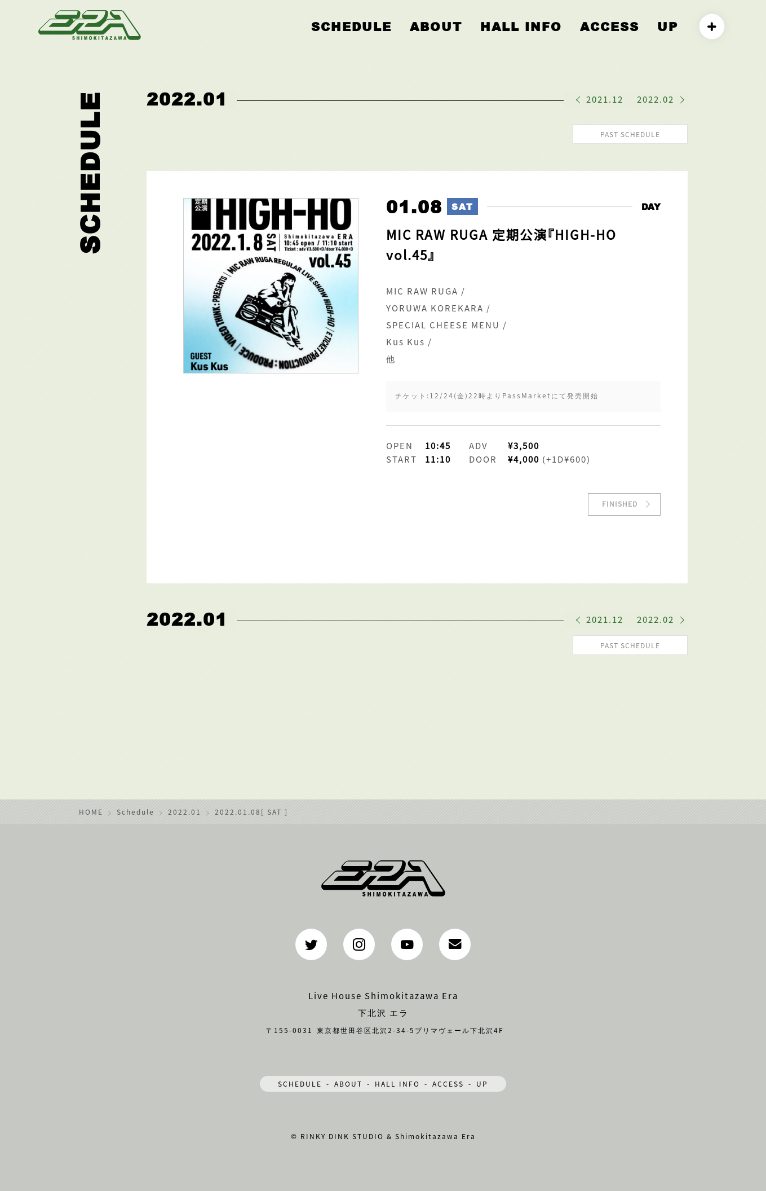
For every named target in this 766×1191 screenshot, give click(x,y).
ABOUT (481, 38)
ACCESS (621, 38)
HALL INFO (550, 38)
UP (670, 38)
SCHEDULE (300, 1080)
